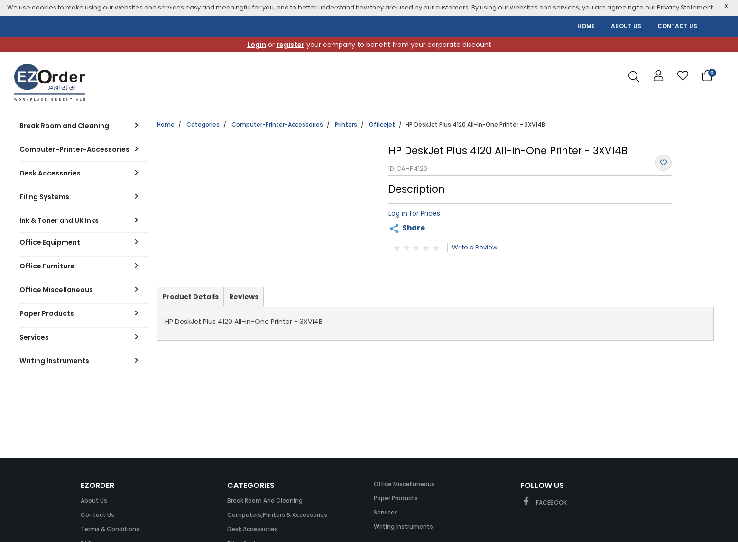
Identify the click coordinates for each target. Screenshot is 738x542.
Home (166, 124)
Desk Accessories (252, 529)
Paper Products (396, 498)
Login (256, 44)
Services (386, 512)
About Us (94, 500)
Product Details (190, 299)
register (290, 44)
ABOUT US (626, 26)
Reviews (243, 297)
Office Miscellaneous (404, 484)
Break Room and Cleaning (265, 500)
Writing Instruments (403, 527)
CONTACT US (677, 26)
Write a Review (475, 247)
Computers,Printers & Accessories (277, 515)
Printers (346, 124)
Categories (203, 124)
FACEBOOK (543, 502)
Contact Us (97, 515)
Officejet (382, 124)
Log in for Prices (414, 213)
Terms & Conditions (110, 529)
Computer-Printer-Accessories (277, 124)
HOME (586, 26)
